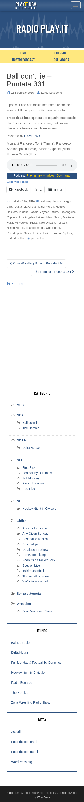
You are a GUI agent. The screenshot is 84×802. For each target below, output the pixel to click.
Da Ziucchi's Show (35, 549)
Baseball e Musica (35, 539)
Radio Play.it (42, 29)
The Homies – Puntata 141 (54, 272)
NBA (32, 201)
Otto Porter (53, 227)
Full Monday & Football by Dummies (36, 662)
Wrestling (24, 603)
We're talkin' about (35, 581)
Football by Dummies (37, 473)
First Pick (28, 467)
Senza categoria (29, 593)
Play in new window (40, 175)
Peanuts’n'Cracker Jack (38, 560)
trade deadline (16, 238)
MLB (20, 405)
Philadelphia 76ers (19, 233)
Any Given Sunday (35, 533)
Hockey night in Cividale (28, 672)
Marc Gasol (53, 217)
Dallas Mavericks (26, 206)
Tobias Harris (41, 233)
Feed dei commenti (24, 752)
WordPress (43, 797)
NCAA (21, 440)
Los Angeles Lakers (31, 217)
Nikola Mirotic (15, 227)
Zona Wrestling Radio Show (30, 702)
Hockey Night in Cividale (39, 508)
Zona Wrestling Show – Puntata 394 (36, 263)
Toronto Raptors (61, 233)
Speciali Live (31, 565)
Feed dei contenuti (24, 742)
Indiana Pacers (29, 212)
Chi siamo (61, 53)
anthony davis (50, 201)
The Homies (30, 428)
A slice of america (34, 528)
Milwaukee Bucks (26, 222)
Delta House (31, 447)
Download (63, 175)
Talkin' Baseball (33, 571)
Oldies (21, 521)
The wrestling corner (36, 576)
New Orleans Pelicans (53, 222)
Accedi (16, 731)
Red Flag (28, 488)
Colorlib (61, 792)
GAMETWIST (33, 136)
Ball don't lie (19, 201)
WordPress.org (21, 762)
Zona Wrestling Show (37, 611)
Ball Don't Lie (20, 642)
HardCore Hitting (34, 555)
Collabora (61, 60)
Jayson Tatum (49, 212)
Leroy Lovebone (51, 92)
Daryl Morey (46, 206)
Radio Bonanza (33, 483)
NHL (20, 501)
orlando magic (35, 227)
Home (22, 53)
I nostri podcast (23, 60)
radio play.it (13, 792)
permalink (37, 238)
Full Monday (30, 478)
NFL (20, 460)
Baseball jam (31, 544)
